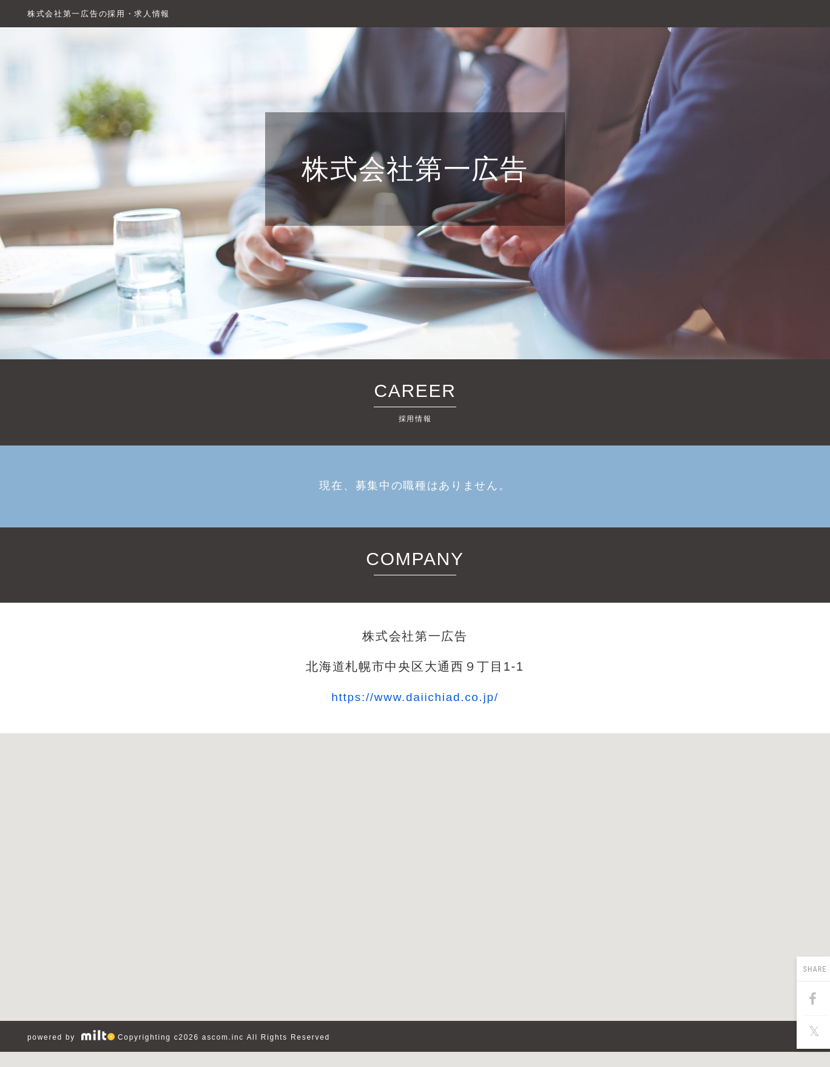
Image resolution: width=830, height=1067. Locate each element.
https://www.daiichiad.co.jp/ (414, 697)
